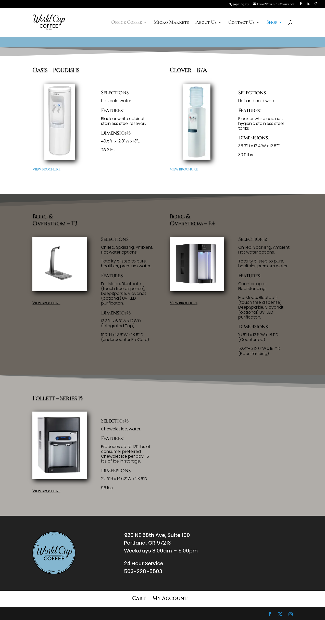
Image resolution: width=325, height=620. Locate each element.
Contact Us (241, 22)
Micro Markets (171, 22)
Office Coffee (126, 22)
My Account (170, 598)
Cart (139, 598)
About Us (206, 22)
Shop (271, 22)
